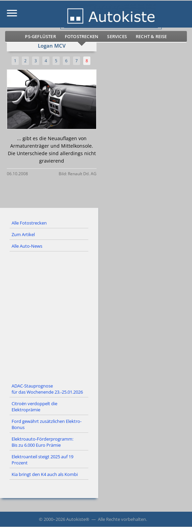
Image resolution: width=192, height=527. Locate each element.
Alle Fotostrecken (29, 223)
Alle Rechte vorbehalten (122, 519)
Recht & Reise (151, 36)
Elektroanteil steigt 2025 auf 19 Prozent (42, 460)
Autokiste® (77, 519)
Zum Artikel (23, 234)
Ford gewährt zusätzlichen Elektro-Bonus (47, 424)
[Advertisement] (96, 316)
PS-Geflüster (40, 36)
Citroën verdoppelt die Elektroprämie (34, 406)
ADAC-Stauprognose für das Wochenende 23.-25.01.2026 (47, 389)
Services (117, 36)
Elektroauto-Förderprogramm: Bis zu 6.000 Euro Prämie (42, 442)
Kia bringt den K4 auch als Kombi (45, 474)
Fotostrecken (81, 36)
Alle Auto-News (27, 246)
